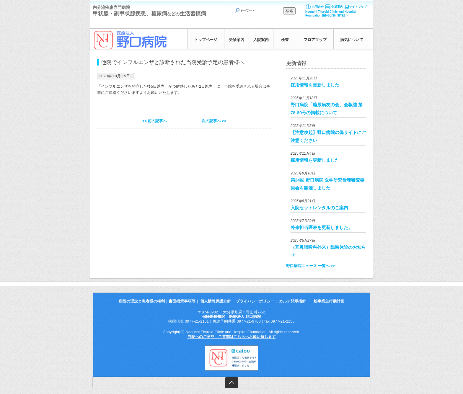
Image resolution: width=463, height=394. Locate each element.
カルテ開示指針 (292, 301)
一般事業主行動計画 (327, 301)
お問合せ (318, 6)
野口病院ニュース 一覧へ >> (310, 266)
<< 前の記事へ (154, 121)
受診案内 (236, 39)
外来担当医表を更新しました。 (322, 227)
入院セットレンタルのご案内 (319, 207)
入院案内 (261, 39)
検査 (285, 39)
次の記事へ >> (214, 121)
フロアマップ (315, 39)
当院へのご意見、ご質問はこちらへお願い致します (232, 336)
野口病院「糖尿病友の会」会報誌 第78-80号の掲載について (327, 108)
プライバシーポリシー (255, 301)
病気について (351, 39)
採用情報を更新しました (315, 84)
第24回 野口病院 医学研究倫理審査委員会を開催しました (327, 183)
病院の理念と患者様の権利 (142, 301)
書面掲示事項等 (182, 301)
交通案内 (337, 6)
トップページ (205, 39)
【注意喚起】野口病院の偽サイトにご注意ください (328, 136)
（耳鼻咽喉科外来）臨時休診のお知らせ (328, 251)
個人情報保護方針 (215, 301)
